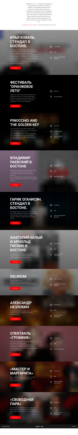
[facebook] (36, 426)
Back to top (74, 426)
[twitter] (40, 426)
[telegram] (39, 426)
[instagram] (37, 426)
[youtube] (42, 426)
